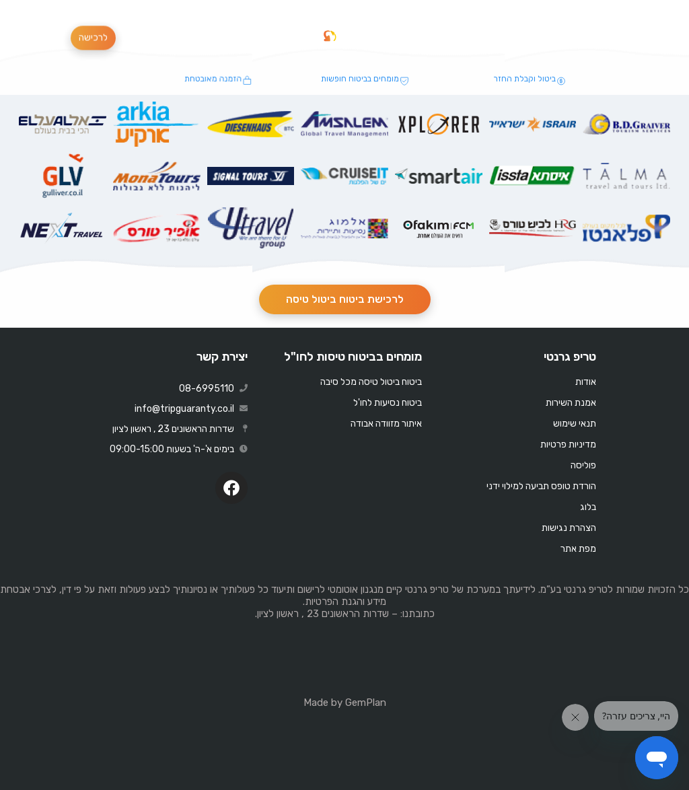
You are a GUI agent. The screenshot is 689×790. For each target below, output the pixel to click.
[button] (284, 36)
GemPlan (365, 702)
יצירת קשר (222, 356)
